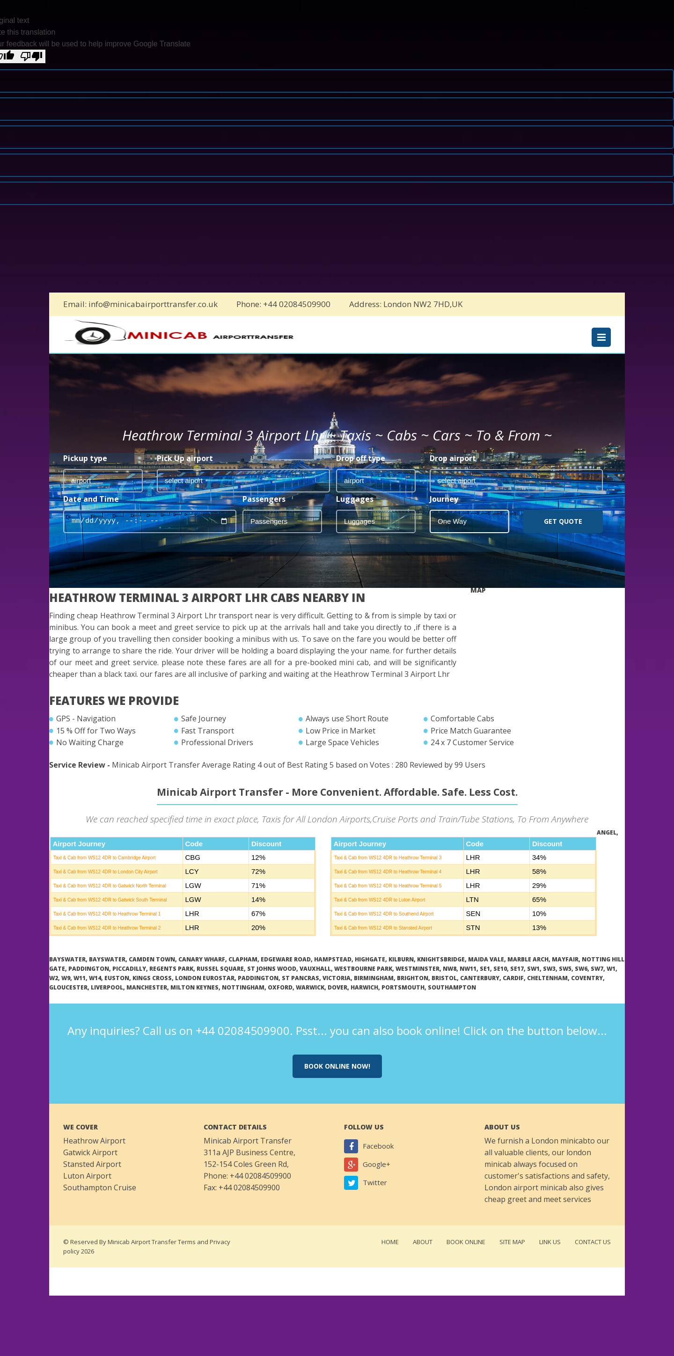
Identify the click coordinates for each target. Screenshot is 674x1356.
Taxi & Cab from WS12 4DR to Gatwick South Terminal (110, 912)
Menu (601, 339)
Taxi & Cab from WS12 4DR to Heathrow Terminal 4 (387, 884)
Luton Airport (87, 1188)
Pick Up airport (185, 470)
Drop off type (360, 470)
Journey (444, 511)
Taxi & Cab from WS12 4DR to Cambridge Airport (104, 869)
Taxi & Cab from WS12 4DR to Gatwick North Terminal (109, 898)
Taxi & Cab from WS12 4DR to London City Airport (105, 884)
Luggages (355, 511)
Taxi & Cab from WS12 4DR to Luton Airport (379, 912)
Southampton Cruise (99, 1200)
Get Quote (563, 533)
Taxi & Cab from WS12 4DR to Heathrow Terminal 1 (107, 926)
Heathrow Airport (94, 1153)
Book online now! (337, 1078)
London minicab (559, 1153)
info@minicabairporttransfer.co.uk (153, 304)
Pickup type (85, 470)
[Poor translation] (31, 56)
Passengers (264, 511)
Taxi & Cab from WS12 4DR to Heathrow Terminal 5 (387, 898)
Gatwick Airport (90, 1164)
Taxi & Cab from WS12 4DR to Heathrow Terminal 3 (387, 869)
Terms (187, 1254)
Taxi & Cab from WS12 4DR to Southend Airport (383, 926)
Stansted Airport (92, 1176)
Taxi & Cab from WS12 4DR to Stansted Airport (383, 940)
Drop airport (453, 470)
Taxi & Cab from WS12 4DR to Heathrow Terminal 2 (107, 940)
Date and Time (91, 511)
